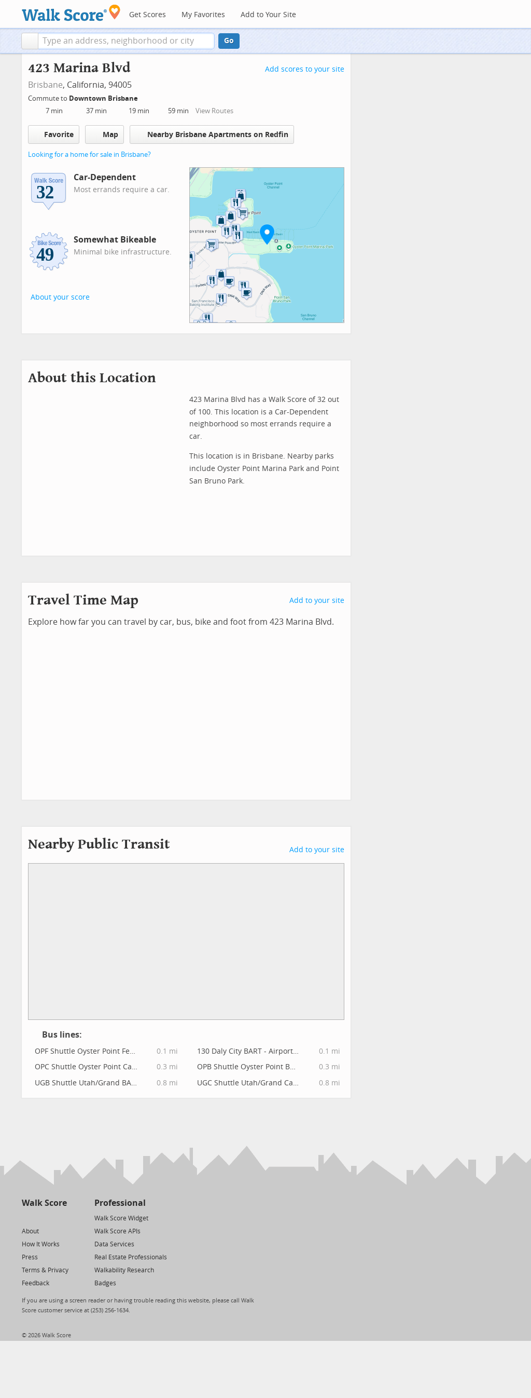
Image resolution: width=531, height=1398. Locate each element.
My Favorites (203, 14)
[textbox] (126, 41)
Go (229, 40)
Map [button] (104, 134)
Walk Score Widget (121, 1218)
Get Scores (147, 14)
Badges (105, 1283)
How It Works (41, 1244)
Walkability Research (124, 1270)
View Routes (214, 111)
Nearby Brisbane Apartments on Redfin (211, 134)
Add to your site (316, 600)
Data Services (114, 1244)
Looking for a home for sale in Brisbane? (89, 154)
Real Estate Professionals (130, 1257)
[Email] (60, 1218)
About (30, 1231)
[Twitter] (28, 1218)
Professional (120, 1203)
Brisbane (45, 85)
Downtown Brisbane (104, 98)
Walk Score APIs (117, 1231)
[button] (29, 41)
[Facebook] (44, 1218)
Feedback (35, 1283)
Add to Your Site (268, 14)
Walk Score (44, 1203)
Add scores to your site (304, 69)
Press (30, 1257)
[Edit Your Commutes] (144, 97)
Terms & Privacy (45, 1270)
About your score (60, 297)
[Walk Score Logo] (71, 12)
